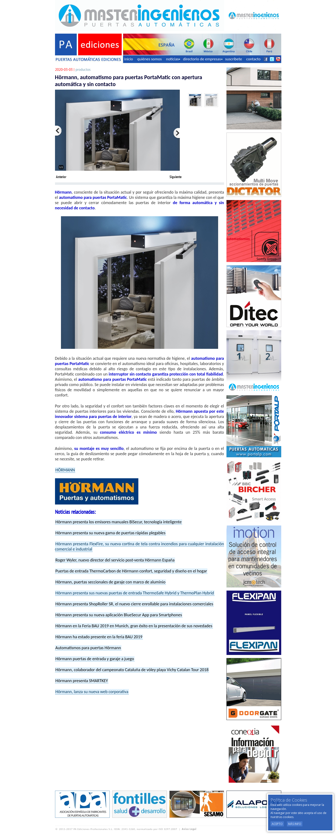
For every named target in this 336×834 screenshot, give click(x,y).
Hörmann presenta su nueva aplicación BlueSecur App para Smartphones (118, 615)
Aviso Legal (189, 829)
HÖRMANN (65, 470)
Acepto (277, 824)
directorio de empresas (202, 59)
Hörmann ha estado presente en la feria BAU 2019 (98, 636)
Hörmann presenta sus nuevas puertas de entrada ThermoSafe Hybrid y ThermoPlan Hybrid (134, 593)
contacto (253, 59)
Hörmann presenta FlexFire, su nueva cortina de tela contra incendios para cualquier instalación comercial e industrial (139, 546)
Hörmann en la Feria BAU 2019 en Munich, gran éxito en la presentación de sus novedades (133, 625)
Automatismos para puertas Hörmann (88, 647)
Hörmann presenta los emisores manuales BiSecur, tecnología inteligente (118, 522)
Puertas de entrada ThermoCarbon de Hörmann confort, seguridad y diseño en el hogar (131, 571)
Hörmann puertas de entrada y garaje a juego (94, 658)
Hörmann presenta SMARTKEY (81, 680)
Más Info (294, 824)
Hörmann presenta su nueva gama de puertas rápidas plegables (110, 532)
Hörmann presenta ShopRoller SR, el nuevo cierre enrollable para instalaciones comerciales (134, 604)
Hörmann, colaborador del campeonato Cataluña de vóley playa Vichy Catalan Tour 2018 (132, 669)
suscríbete (233, 59)
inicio (128, 59)
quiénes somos (149, 59)
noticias (173, 59)
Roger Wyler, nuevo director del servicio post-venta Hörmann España (115, 560)
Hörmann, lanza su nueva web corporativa (91, 691)
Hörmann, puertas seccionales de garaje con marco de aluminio (110, 582)
